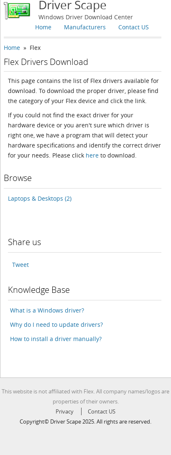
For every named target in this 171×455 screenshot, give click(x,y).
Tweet (20, 265)
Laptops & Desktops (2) (39, 198)
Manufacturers (85, 27)
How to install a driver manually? (56, 339)
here (92, 155)
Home (43, 27)
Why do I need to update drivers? (56, 324)
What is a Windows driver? (47, 310)
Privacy (65, 411)
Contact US (133, 27)
